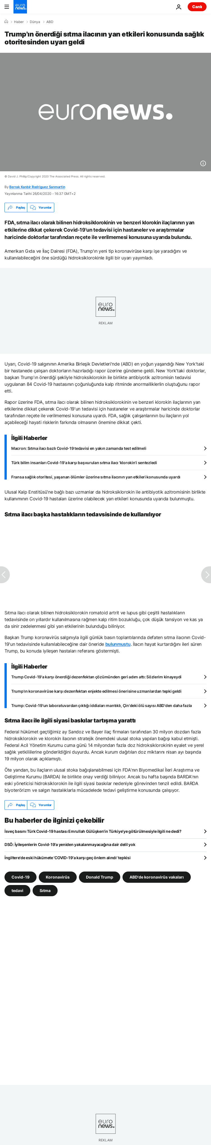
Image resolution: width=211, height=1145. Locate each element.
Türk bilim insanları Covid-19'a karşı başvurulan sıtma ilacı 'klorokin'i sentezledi (84, 462)
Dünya (35, 22)
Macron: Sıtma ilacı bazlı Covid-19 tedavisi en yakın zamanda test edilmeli (78, 448)
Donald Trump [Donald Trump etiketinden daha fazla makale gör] (99, 877)
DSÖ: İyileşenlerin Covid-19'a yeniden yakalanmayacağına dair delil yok (69, 844)
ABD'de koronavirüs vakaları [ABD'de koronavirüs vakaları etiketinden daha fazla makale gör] (157, 877)
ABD (49, 22)
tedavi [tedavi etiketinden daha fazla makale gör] (17, 890)
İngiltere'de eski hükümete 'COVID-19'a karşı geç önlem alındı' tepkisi (67, 857)
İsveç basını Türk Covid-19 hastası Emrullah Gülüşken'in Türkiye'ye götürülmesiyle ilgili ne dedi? (92, 831)
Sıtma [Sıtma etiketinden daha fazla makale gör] (45, 890)
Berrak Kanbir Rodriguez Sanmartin (37, 187)
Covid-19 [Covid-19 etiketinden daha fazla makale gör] (21, 877)
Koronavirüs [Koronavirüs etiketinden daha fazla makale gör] (58, 877)
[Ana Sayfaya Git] (20, 6)
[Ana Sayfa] (6, 22)
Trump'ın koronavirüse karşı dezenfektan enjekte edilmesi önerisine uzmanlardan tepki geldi (96, 691)
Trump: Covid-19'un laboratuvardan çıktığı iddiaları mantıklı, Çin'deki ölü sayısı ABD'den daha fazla (101, 705)
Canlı (197, 6)
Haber (19, 22)
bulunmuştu (118, 644)
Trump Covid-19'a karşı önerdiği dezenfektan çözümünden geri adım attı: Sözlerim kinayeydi (96, 676)
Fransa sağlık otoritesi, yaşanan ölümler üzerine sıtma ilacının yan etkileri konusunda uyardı (95, 477)
